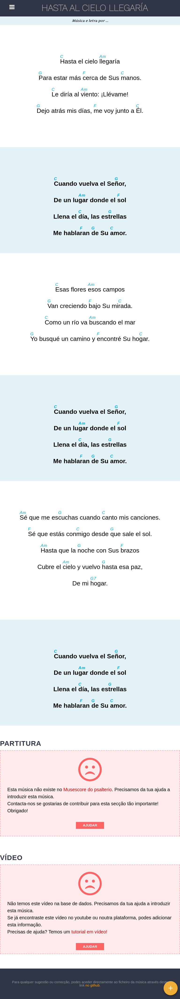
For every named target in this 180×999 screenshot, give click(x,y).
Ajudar (90, 825)
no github (93, 985)
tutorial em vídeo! (89, 931)
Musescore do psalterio (87, 789)
